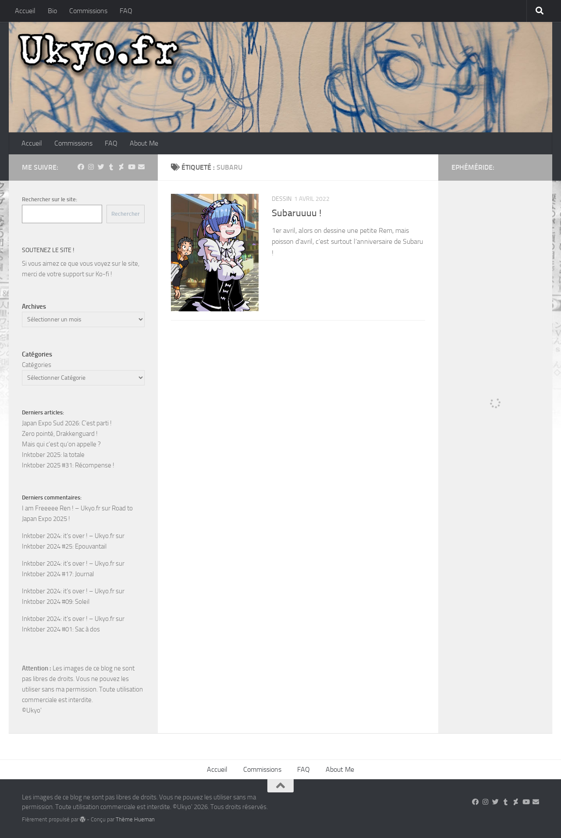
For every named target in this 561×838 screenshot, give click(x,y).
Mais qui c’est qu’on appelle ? (61, 444)
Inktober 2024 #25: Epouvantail (64, 546)
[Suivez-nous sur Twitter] (101, 167)
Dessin (281, 199)
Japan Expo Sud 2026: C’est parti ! (67, 423)
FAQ (126, 11)
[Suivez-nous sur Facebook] (81, 167)
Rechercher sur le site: (49, 199)
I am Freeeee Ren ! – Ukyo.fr (61, 508)
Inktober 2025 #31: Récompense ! (68, 465)
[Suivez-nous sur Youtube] (131, 167)
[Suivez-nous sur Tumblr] (111, 167)
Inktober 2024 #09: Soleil (55, 602)
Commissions (88, 11)
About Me (144, 143)
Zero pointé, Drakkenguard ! (60, 434)
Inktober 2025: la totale (53, 455)
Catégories (36, 365)
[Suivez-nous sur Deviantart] (121, 167)
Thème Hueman (135, 819)
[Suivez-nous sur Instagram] (91, 167)
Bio (52, 11)
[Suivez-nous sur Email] (141, 167)
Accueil (25, 11)
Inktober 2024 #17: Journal (58, 574)
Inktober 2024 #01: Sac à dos (61, 629)
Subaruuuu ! (296, 213)
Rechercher (125, 213)
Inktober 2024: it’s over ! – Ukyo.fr (68, 536)
